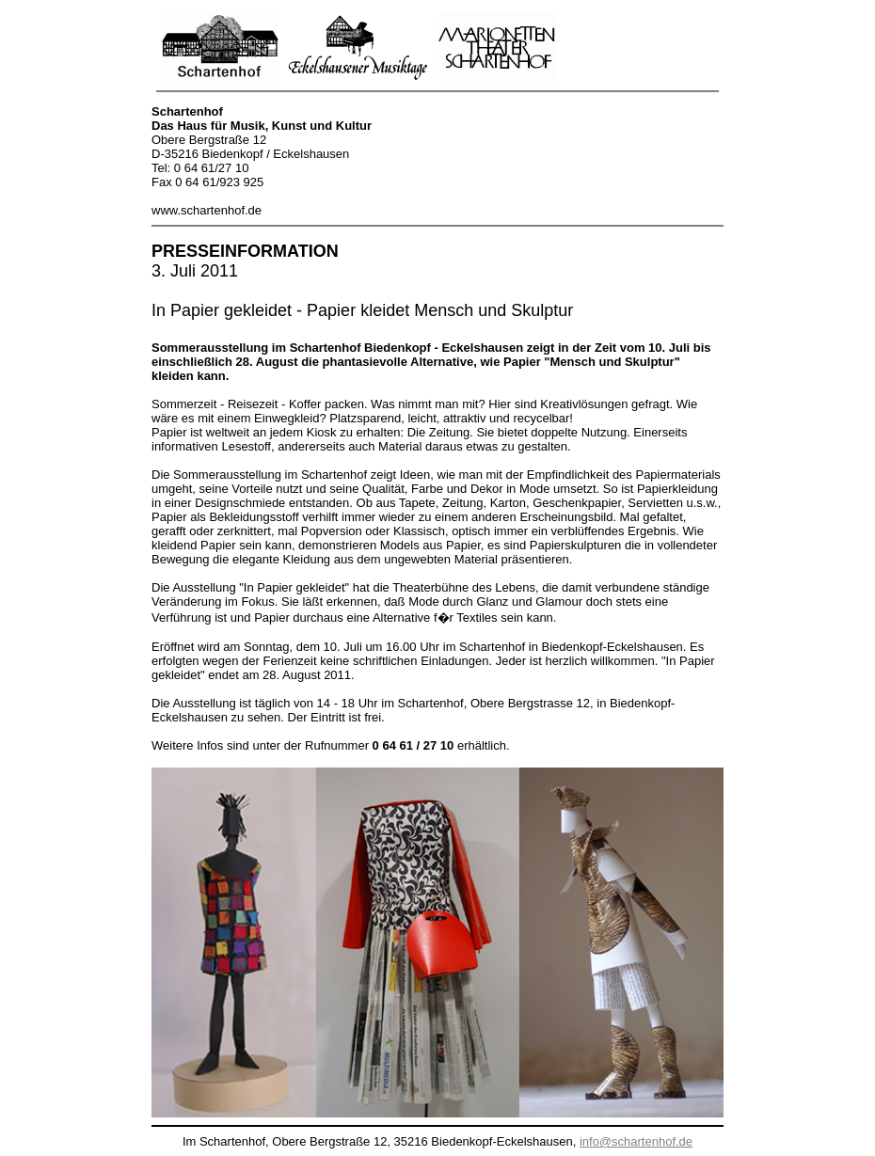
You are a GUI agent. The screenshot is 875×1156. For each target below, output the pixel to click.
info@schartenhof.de (636, 1141)
